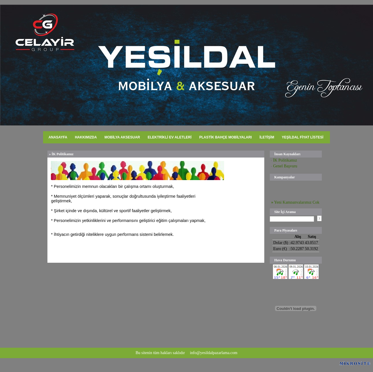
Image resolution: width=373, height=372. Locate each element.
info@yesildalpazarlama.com (213, 353)
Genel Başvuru (286, 166)
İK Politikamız (283, 160)
